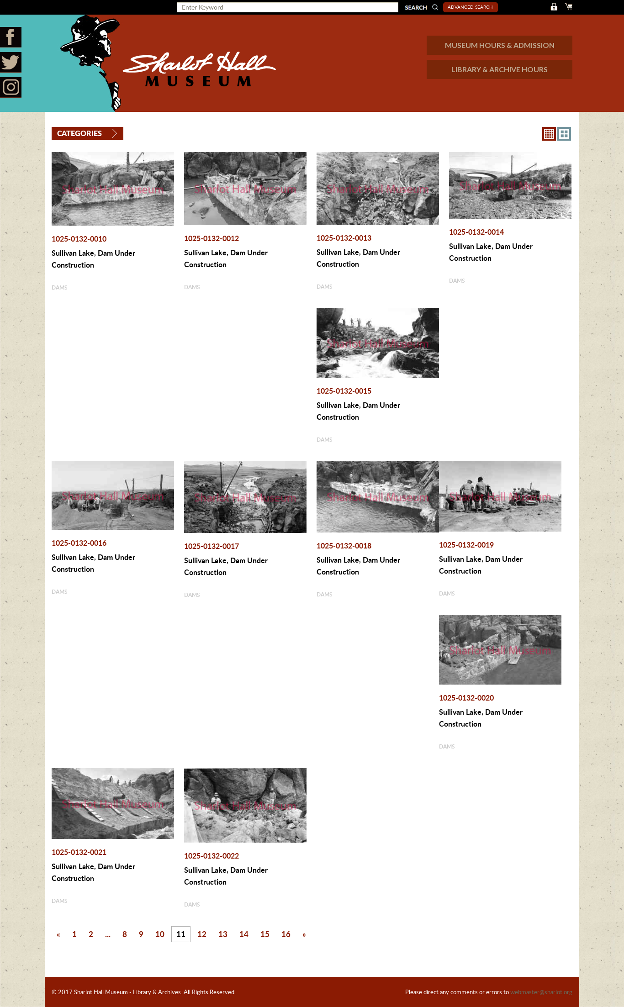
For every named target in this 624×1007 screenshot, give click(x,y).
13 (222, 933)
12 (201, 933)
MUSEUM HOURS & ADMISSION (500, 45)
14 (244, 933)
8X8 (549, 134)
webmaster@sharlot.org (541, 992)
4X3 (564, 134)
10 (159, 933)
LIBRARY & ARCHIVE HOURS (499, 69)
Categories (79, 133)
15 (265, 933)
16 (286, 933)
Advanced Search (470, 7)
